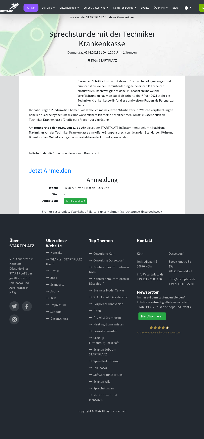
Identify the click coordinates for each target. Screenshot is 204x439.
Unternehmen (68, 7)
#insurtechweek (151, 212)
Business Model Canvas (107, 290)
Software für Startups (106, 375)
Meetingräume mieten (106, 324)
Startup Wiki (99, 381)
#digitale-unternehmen (103, 212)
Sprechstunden (101, 388)
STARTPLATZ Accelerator (108, 297)
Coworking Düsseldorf (106, 260)
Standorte (55, 284)
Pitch (95, 311)
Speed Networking (104, 361)
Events (145, 7)
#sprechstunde (130, 212)
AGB (51, 298)
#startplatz (63, 212)
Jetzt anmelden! (75, 201)
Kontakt (54, 252)
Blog (175, 7)
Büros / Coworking (95, 7)
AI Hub (31, 7)
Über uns (159, 7)
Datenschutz (57, 318)
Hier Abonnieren (152, 316)
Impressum (56, 305)
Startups (47, 7)
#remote (48, 212)
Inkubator (98, 368)
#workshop (78, 212)
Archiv (52, 291)
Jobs (51, 278)
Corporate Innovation (106, 304)
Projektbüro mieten (105, 317)
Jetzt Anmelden (50, 171)
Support (54, 312)
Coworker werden (103, 331)
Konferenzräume (123, 7)
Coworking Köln (102, 253)
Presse (53, 271)
